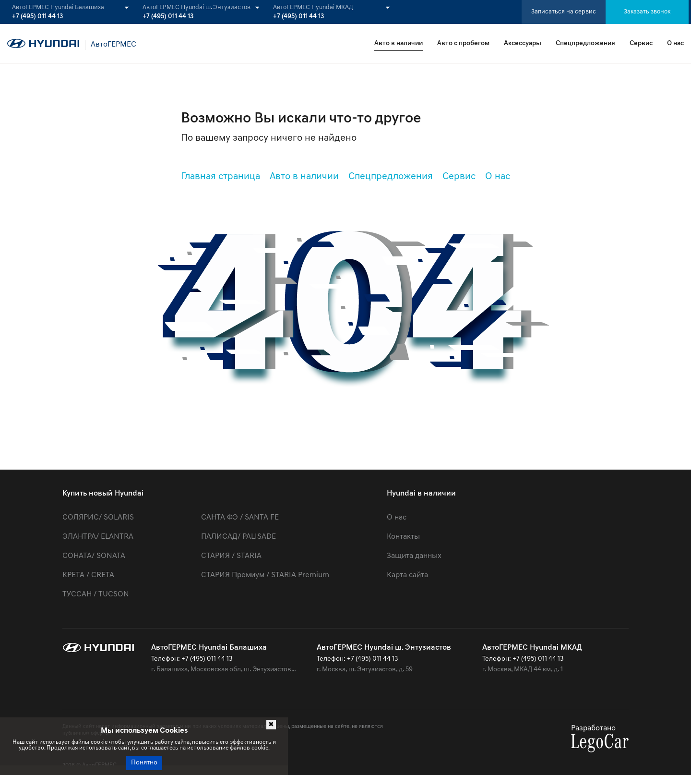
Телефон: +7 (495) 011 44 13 (191, 659)
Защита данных (414, 556)
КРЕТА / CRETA (88, 575)
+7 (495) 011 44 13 (37, 16)
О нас (675, 43)
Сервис (641, 43)
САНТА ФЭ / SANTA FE (240, 517)
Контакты (403, 537)
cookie (99, 742)
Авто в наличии (398, 43)
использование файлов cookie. (228, 748)
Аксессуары (522, 43)
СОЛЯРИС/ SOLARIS (98, 517)
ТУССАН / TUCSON (95, 594)
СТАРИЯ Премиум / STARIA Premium (265, 575)
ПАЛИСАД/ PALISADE (238, 537)
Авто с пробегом (463, 43)
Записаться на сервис (563, 12)
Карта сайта (407, 575)
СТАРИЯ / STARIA (231, 556)
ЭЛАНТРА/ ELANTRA (97, 537)
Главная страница (220, 177)
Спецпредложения (585, 43)
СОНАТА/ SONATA (93, 556)
